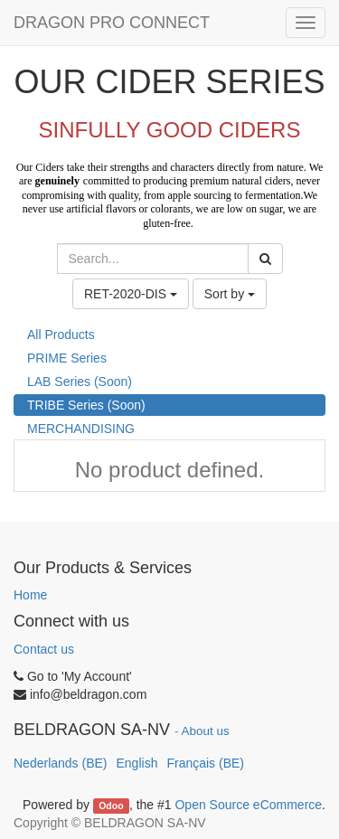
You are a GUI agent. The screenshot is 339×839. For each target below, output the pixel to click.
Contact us (44, 649)
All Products (61, 334)
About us (206, 731)
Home (30, 595)
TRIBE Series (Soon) (86, 405)
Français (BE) (205, 763)
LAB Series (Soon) (79, 381)
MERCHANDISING (81, 428)
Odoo (111, 805)
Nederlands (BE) (61, 763)
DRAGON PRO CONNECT (112, 23)
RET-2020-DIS (130, 294)
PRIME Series (67, 358)
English (137, 763)
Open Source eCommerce (248, 804)
